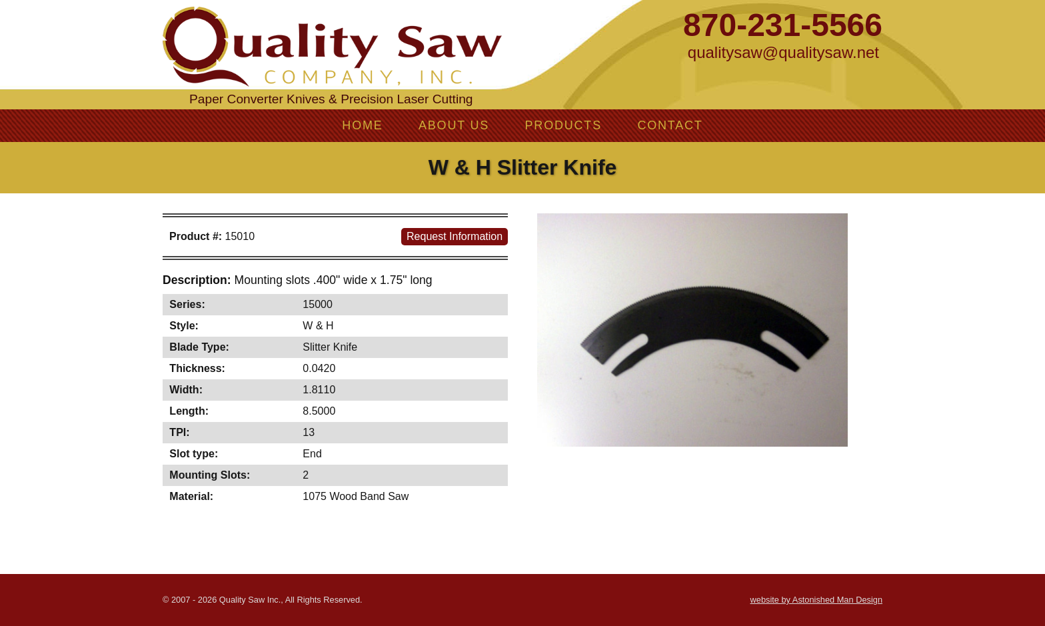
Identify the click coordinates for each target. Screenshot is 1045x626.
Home (362, 125)
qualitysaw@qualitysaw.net (783, 52)
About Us (454, 125)
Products (563, 125)
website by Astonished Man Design (816, 600)
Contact (669, 125)
